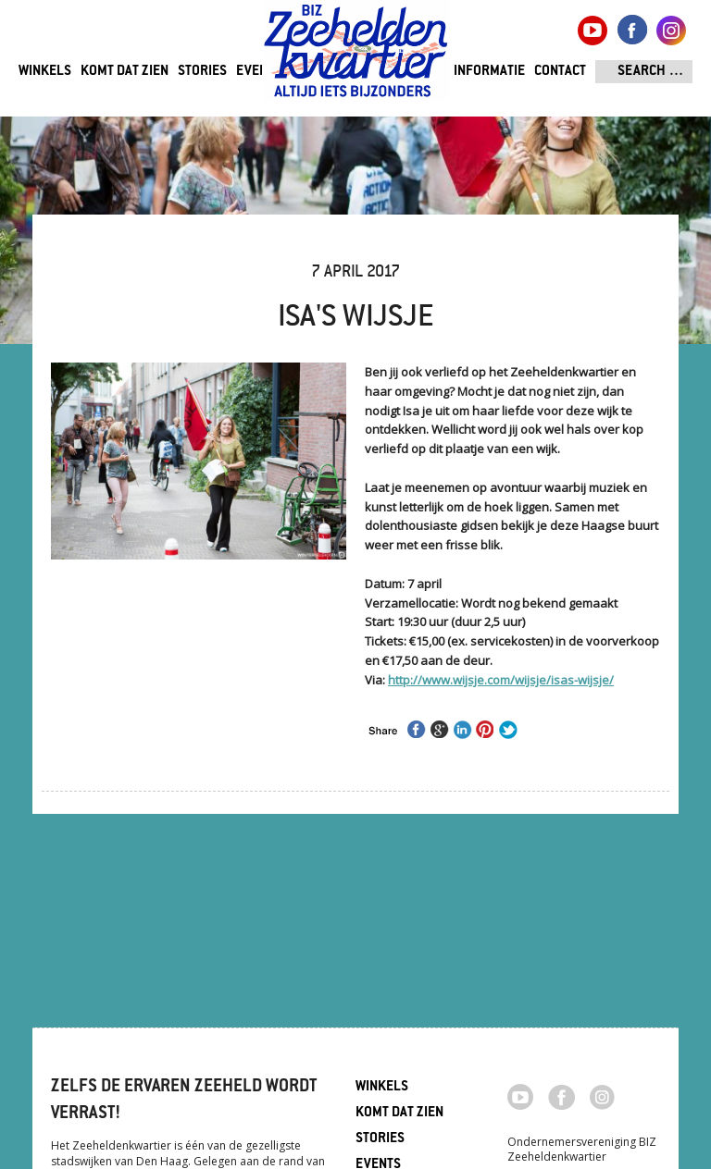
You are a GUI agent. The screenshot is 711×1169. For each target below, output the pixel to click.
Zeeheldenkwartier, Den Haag (356, 58)
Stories (202, 72)
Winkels (45, 72)
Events (258, 72)
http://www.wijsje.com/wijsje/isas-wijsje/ (501, 679)
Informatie (489, 72)
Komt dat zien (124, 72)
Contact (560, 72)
